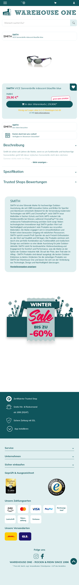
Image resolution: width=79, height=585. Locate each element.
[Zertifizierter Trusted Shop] (22, 487)
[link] (36, 558)
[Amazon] (10, 509)
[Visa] (35, 509)
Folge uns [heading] (39, 549)
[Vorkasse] (35, 519)
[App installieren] (17, 429)
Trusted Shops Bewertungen (25, 182)
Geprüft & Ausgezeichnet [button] (19, 473)
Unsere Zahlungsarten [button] (18, 500)
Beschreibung (13, 145)
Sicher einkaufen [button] (39, 464)
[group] (39, 398)
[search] (36, 22)
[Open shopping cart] (55, 2)
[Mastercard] (23, 509)
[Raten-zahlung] (23, 519)
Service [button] (39, 448)
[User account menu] (74, 2)
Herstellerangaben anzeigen (23, 266)
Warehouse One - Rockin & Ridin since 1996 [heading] (39, 562)
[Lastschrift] (10, 519)
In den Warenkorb (39, 104)
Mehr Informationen (42, 113)
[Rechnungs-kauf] (61, 509)
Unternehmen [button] (39, 456)
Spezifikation (13, 172)
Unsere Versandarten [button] (17, 528)
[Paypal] (48, 509)
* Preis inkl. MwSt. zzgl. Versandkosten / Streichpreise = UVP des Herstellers (39, 566)
